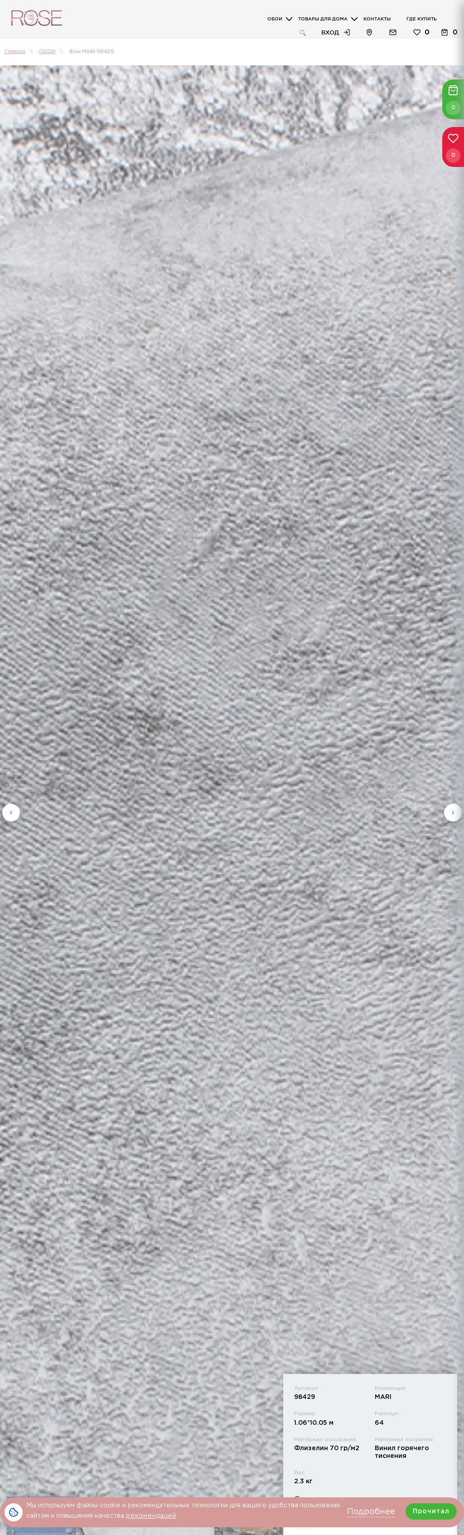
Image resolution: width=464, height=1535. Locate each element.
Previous (11, 812)
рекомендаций (151, 1516)
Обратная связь (392, 32)
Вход (330, 32)
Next (453, 812)
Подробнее (371, 1511)
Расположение (369, 32)
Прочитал (431, 1511)
